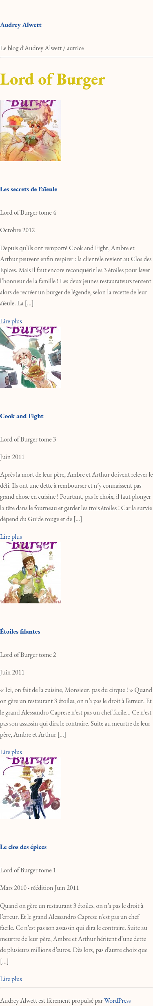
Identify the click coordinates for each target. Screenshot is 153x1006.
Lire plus (11, 321)
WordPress (117, 1000)
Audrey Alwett (21, 24)
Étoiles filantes (20, 631)
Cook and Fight (21, 416)
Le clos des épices (23, 846)
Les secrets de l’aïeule (28, 189)
